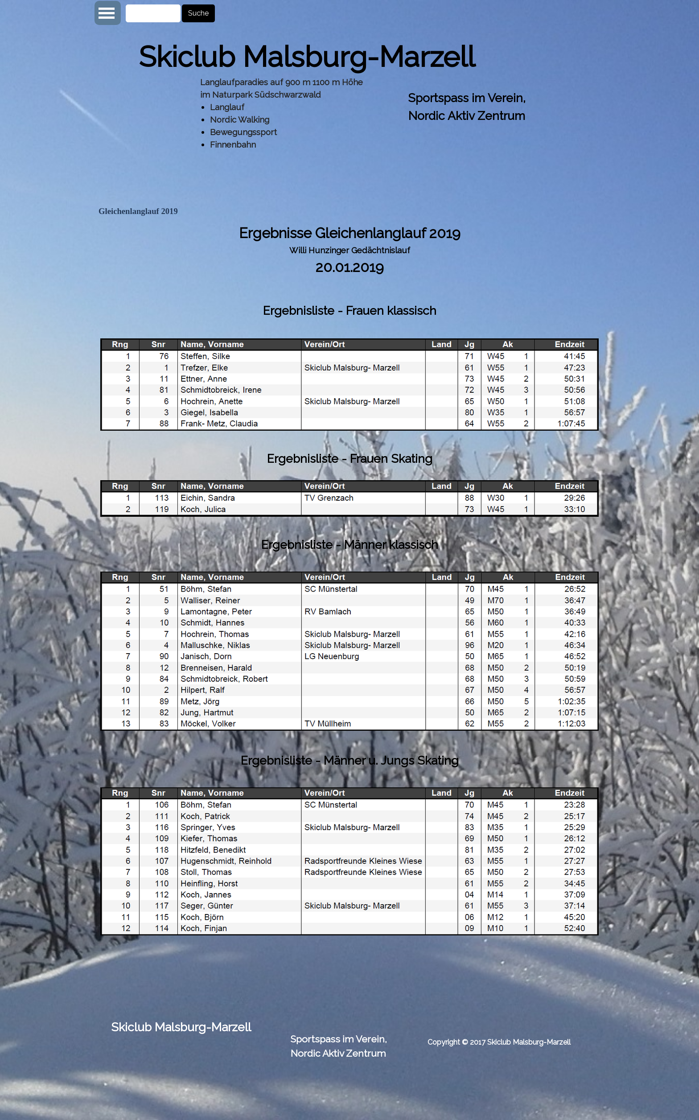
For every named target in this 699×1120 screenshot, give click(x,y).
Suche (198, 13)
